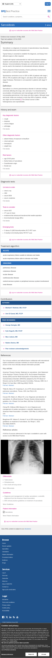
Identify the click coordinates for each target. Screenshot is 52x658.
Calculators (5, 551)
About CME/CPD (7, 584)
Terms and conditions (8, 602)
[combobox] (24, 17)
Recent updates (6, 546)
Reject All (31, 654)
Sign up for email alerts (9, 589)
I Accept (43, 654)
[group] (26, 308)
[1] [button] (21, 99)
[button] (45, 25)
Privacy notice (6, 605)
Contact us (5, 587)
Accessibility (5, 610)
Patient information (7, 554)
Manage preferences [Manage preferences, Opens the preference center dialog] (7, 654)
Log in (48, 4)
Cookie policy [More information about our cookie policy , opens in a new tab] (13, 641)
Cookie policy (6, 608)
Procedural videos (7, 557)
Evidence (5, 560)
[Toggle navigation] (49, 11)
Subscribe (5, 578)
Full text (5, 385)
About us (4, 581)
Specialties (5, 549)
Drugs (4, 563)
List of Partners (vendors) (8, 649)
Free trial (4, 575)
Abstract (11, 385)
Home (4, 543)
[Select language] (11, 4)
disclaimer (27, 529)
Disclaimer (5, 599)
